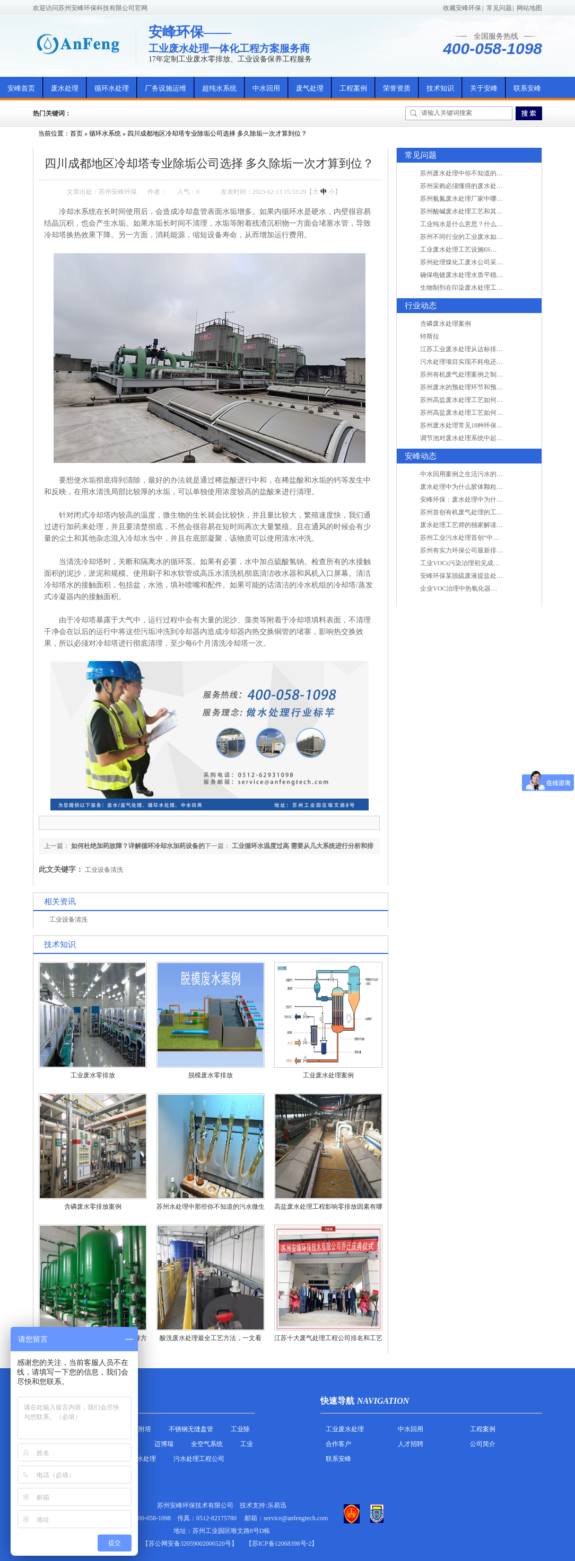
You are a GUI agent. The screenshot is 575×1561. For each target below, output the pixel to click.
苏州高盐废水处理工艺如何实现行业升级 (477, 400)
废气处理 (310, 88)
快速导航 (337, 1400)
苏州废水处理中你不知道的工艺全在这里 (477, 173)
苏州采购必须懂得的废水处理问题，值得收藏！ (487, 186)
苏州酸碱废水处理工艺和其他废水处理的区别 (483, 211)
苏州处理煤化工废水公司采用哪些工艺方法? (482, 262)
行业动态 (421, 305)
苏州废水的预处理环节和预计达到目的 (474, 387)
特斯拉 (429, 336)
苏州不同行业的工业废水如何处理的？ (474, 236)
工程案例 (353, 88)
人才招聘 (410, 1444)
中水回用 (266, 88)
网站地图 (529, 8)
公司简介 (482, 1444)
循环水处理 (111, 88)
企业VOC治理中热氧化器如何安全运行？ (477, 588)
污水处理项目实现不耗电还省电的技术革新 (480, 361)
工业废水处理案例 (328, 1075)
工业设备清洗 (104, 869)
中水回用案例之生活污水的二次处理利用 (477, 474)
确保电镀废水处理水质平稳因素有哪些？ (477, 275)
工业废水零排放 (93, 1075)
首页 (76, 133)
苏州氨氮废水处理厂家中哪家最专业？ (474, 198)
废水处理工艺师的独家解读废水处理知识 (477, 525)
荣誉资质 (397, 88)
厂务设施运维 (165, 88)
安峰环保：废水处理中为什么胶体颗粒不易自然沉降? (494, 499)
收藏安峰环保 (462, 8)
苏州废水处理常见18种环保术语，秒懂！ (477, 425)
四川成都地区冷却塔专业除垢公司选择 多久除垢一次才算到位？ (217, 133)
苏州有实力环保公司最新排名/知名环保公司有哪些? (492, 550)
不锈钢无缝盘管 (191, 1429)
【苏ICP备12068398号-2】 (282, 1543)
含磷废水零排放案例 (92, 1206)
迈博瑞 (163, 1444)
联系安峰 (527, 88)
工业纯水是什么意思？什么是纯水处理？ (477, 224)
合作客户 (338, 1444)
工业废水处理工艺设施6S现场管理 (468, 249)
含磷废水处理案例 (445, 323)
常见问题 (499, 8)
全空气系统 (207, 1444)
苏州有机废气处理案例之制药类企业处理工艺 (483, 374)
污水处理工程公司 (198, 1458)
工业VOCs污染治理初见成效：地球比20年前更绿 (488, 563)
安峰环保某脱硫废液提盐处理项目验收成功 (480, 575)
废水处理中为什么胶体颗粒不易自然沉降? (478, 486)
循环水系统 (105, 133)
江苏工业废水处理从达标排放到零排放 (474, 349)
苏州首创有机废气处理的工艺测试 (468, 512)
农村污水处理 (137, 1458)
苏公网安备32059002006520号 (190, 1543)
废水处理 (65, 88)
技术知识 (440, 88)
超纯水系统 (219, 88)
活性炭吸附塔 (132, 1429)
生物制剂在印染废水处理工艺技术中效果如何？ (487, 287)
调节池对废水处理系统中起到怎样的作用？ (480, 438)
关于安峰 (484, 88)
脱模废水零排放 (210, 1075)
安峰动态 (421, 456)
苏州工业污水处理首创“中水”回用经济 (474, 537)
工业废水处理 (345, 1429)
